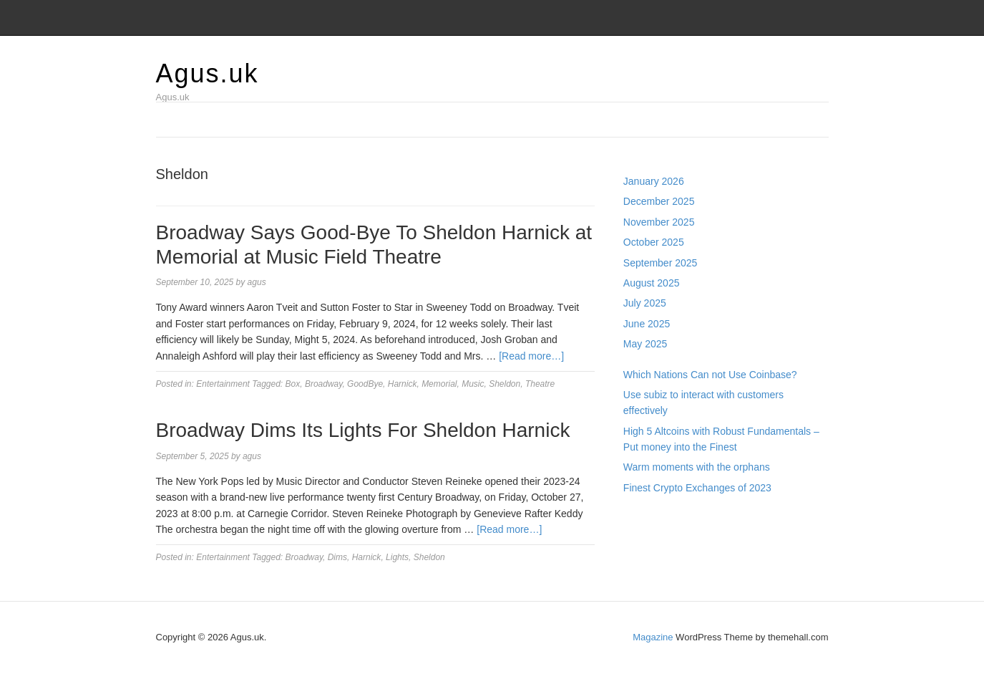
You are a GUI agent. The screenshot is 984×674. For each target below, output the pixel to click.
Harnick (402, 384)
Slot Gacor (647, 550)
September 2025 (660, 263)
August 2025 (651, 283)
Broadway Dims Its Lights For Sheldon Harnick (363, 430)
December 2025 (659, 201)
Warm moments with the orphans (696, 467)
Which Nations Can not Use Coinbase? (710, 374)
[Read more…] (531, 356)
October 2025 (653, 242)
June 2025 (646, 323)
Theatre (540, 384)
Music (473, 384)
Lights (397, 557)
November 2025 (659, 222)
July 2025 (644, 303)
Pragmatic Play (657, 534)
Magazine (653, 637)
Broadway (323, 384)
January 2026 (653, 181)
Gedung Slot (651, 518)
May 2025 (645, 344)
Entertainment (223, 384)
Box (293, 384)
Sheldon (504, 384)
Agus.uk (207, 73)
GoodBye (365, 384)
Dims (337, 557)
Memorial (439, 384)
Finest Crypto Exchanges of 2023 (697, 488)
